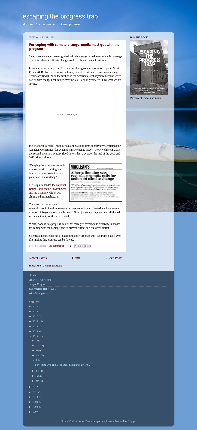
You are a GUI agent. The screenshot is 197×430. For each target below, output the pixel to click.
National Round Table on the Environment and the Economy (47, 188)
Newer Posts (38, 258)
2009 (35, 402)
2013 (35, 336)
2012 (35, 387)
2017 (35, 316)
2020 (35, 306)
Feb (38, 375)
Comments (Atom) (52, 265)
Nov (38, 345)
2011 (35, 392)
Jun (38, 371)
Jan (38, 380)
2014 (35, 331)
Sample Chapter (37, 284)
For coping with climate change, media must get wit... (62, 364)
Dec (38, 340)
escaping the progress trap (60, 16)
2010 (35, 397)
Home (76, 258)
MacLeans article (43, 145)
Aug (38, 355)
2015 (35, 326)
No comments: (57, 245)
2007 (35, 411)
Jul (37, 360)
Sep (38, 350)
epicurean (109, 421)
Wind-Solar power (38, 293)
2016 (35, 321)
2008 (35, 406)
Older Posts (114, 258)
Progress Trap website (40, 279)
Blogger (132, 421)
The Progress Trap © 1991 (42, 288)
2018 (35, 311)
